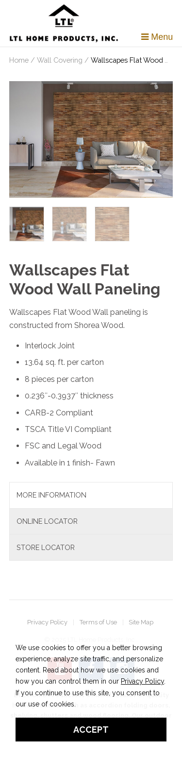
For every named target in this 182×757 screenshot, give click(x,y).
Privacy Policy (47, 622)
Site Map (141, 622)
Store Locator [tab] (46, 547)
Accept (91, 729)
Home (19, 60)
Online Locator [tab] (47, 521)
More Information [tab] (51, 495)
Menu (157, 37)
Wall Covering (60, 60)
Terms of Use (98, 622)
